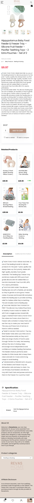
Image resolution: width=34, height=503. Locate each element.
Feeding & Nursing (18, 61)
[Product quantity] (5, 131)
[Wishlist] (13, 500)
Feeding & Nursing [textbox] (16, 458)
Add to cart (18, 131)
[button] (32, 6)
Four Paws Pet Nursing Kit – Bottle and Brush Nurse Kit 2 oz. (24, 206)
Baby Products (9, 61)
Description (7, 254)
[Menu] (2, 2)
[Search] (31, 2)
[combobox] (17, 457)
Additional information (23, 254)
